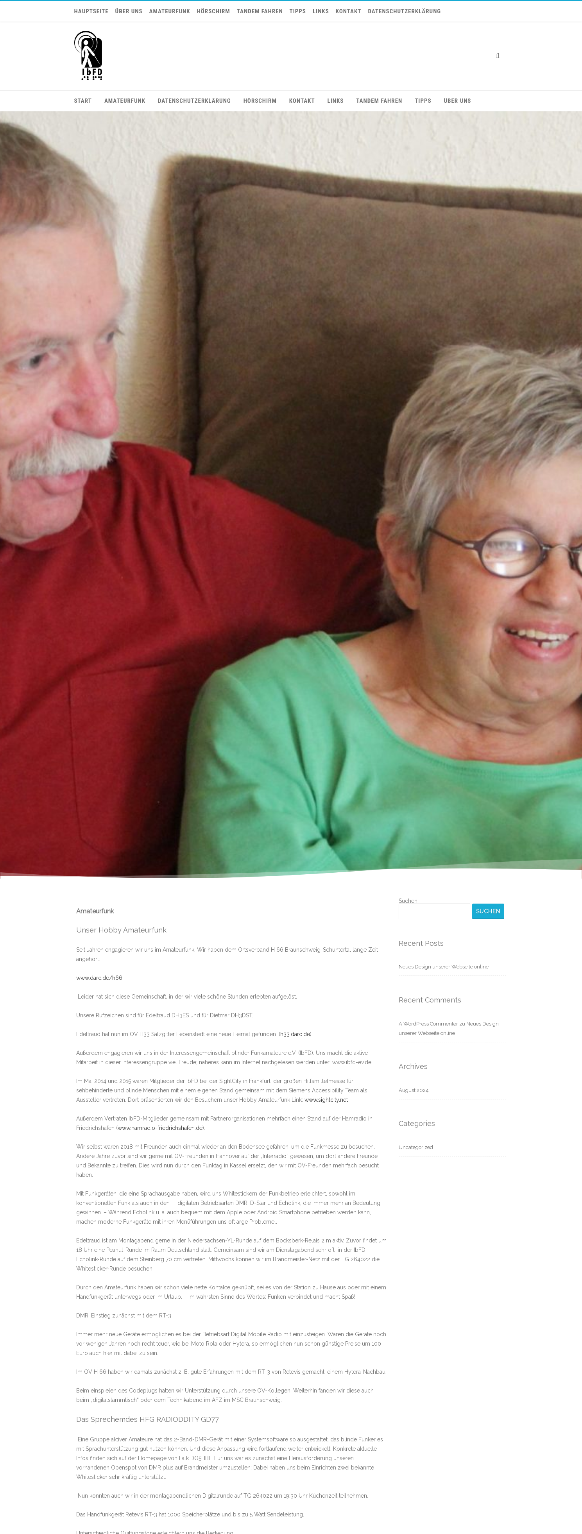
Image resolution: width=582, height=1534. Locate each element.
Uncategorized (416, 1147)
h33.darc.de (295, 1034)
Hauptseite (91, 11)
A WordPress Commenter (428, 1024)
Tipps (298, 11)
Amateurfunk (169, 11)
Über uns (129, 11)
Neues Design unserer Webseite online (444, 967)
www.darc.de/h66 (99, 978)
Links (321, 11)
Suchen (408, 901)
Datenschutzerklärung (404, 11)
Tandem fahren (260, 11)
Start (83, 100)
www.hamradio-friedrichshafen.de (160, 1128)
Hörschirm (213, 11)
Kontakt (349, 11)
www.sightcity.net (326, 1100)
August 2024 (414, 1090)
